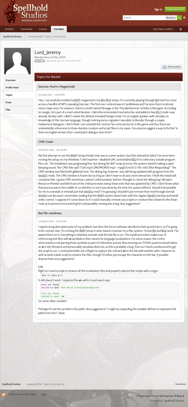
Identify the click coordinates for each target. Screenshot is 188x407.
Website (9, 29)
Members (59, 29)
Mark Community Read (22, 394)
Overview (11, 80)
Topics (9, 94)
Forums (43, 29)
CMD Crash (45, 142)
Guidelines (180, 384)
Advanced (184, 17)
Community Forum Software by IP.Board (160, 396)
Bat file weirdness (50, 213)
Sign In (158, 9)
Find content (172, 66)
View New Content (162, 29)
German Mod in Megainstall (56, 86)
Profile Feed (12, 87)
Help (44, 394)
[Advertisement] (94, 351)
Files (8, 109)
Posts (8, 102)
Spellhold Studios (11, 384)
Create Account (175, 9)
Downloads (26, 29)
